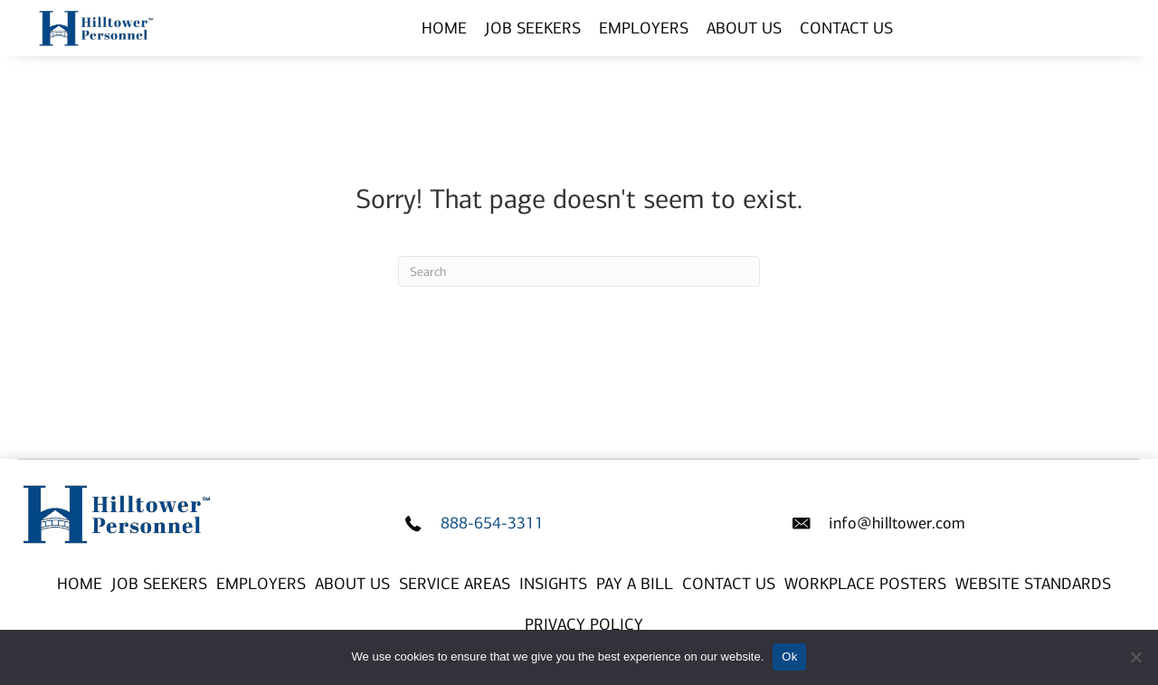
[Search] (579, 271)
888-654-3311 (492, 523)
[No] (1135, 657)
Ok (789, 656)
